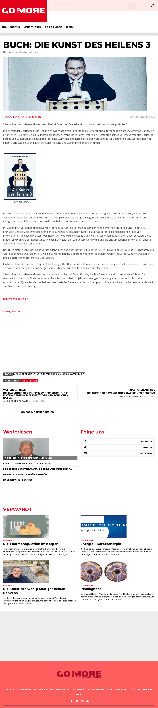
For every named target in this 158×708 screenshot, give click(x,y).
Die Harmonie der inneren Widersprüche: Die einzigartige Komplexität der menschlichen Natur (35, 384)
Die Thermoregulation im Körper (30, 533)
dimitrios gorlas (51, 363)
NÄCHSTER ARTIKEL (142, 378)
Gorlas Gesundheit (73, 363)
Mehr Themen (80, 16)
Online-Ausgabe (61, 4)
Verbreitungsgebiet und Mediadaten (29, 678)
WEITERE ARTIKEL (14, 378)
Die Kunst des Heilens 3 (26, 363)
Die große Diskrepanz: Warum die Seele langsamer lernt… (37, 458)
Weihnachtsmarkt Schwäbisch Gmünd (25, 463)
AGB (109, 678)
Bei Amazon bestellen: (16, 288)
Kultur (62, 16)
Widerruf (98, 678)
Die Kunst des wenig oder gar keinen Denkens (121, 382)
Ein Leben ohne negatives (18, 469)
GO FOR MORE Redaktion (24, 106)
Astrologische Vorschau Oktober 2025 (26, 453)
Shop (79, 683)
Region (117, 16)
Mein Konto (122, 678)
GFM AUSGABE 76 (85, 4)
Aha (51, 16)
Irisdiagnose (91, 578)
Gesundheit (29, 369)
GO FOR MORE (100, 16)
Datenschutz (80, 678)
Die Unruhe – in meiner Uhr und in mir (28, 447)
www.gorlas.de (11, 300)
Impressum (62, 678)
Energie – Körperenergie (101, 533)
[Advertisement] (79, 337)
